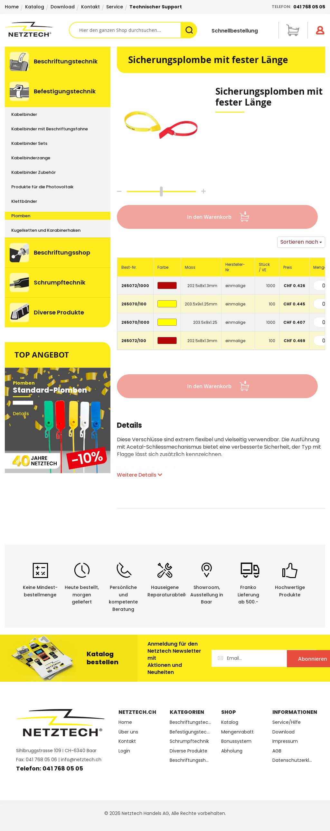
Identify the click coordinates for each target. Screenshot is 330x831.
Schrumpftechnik (189, 741)
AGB (276, 751)
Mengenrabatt (237, 732)
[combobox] (133, 30)
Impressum (285, 741)
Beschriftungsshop (190, 760)
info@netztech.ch (81, 759)
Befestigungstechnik (190, 732)
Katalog (34, 7)
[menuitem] (57, 61)
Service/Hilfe (286, 722)
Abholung (231, 751)
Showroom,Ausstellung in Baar (206, 594)
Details (129, 426)
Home (12, 7)
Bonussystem (236, 741)
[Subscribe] (290, 658)
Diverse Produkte (188, 751)
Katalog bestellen (102, 658)
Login (124, 751)
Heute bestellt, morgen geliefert (82, 594)
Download (63, 7)
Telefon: (298, 7)
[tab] (129, 428)
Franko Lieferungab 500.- (248, 594)
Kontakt (90, 7)
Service (114, 7)
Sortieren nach (299, 242)
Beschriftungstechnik (190, 722)
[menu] (57, 187)
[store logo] (37, 29)
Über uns (128, 732)
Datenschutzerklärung (293, 760)
